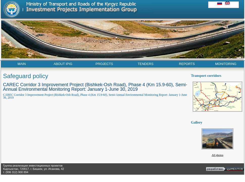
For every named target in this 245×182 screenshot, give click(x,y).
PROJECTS (104, 64)
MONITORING (225, 64)
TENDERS (145, 64)
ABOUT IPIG (63, 64)
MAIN (22, 64)
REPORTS (187, 64)
